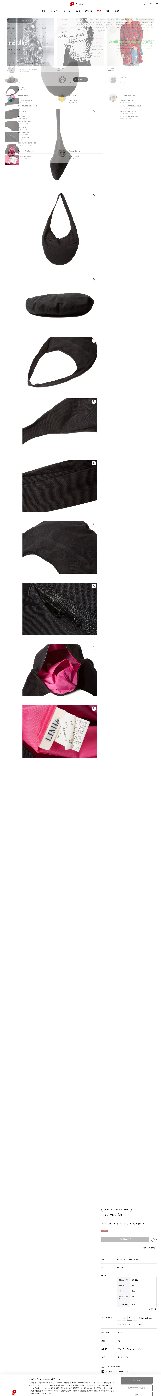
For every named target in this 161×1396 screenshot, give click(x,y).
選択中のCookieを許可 (136, 1374)
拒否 (136, 1381)
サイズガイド (152, 1309)
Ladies (104, 1231)
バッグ (140, 1349)
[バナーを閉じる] (157, 1364)
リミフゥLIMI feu (111, 1214)
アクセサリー (131, 1349)
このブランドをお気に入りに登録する (116, 1210)
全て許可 (136, 1367)
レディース (120, 1349)
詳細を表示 (108, 1392)
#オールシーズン (122, 1357)
